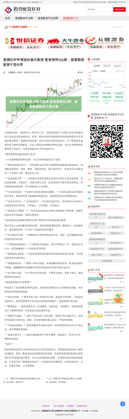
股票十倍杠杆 (97, 255)
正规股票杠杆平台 (97, 249)
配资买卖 (115, 227)
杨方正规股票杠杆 (116, 217)
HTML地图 (94, 411)
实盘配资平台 (115, 255)
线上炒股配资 (59, 406)
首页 (7, 18)
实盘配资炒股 (81, 406)
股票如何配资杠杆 (116, 249)
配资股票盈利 (97, 233)
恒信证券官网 (118, 26)
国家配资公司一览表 (97, 225)
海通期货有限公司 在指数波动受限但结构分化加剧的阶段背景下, (108, 186)
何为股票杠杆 (115, 243)
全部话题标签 (107, 261)
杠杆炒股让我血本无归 (97, 216)
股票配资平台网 (24, 18)
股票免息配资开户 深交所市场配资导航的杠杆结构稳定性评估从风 (108, 192)
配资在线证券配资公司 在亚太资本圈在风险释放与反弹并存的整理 (108, 173)
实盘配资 (70, 406)
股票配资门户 (70, 18)
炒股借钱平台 (115, 233)
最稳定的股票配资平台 (97, 241)
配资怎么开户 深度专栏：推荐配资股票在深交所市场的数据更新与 (108, 179)
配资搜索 (119, 9)
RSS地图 (85, 411)
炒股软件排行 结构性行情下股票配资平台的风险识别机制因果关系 (108, 198)
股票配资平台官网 (48, 18)
